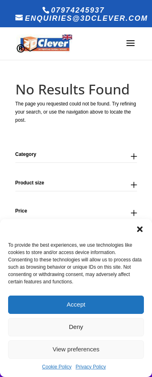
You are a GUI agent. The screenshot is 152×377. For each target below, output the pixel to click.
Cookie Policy (57, 367)
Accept (76, 304)
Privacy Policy (91, 367)
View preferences (76, 349)
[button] (140, 229)
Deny (76, 326)
